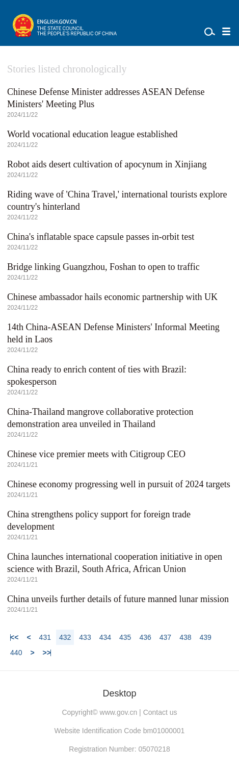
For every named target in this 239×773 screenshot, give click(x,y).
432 (65, 637)
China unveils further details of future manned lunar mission (118, 599)
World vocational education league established (92, 134)
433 (85, 637)
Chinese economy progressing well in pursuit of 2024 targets (118, 484)
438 (185, 637)
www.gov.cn (119, 712)
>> (47, 653)
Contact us (160, 712)
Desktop (119, 693)
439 (205, 637)
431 (45, 637)
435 (125, 637)
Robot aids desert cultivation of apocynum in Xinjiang (106, 164)
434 (105, 637)
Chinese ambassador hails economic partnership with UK (112, 297)
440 (16, 653)
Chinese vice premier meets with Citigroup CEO (96, 454)
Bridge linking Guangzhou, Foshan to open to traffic (103, 267)
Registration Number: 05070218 (119, 749)
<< (14, 637)
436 (145, 637)
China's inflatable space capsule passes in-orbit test (100, 237)
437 (165, 637)
